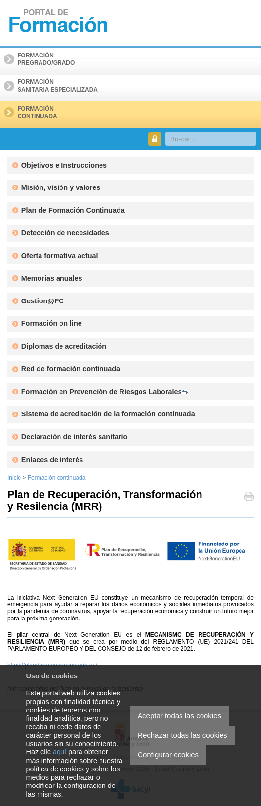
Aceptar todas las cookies (179, 716)
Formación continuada (57, 477)
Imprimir (249, 497)
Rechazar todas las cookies (182, 735)
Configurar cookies (168, 754)
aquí (59, 752)
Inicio (14, 477)
